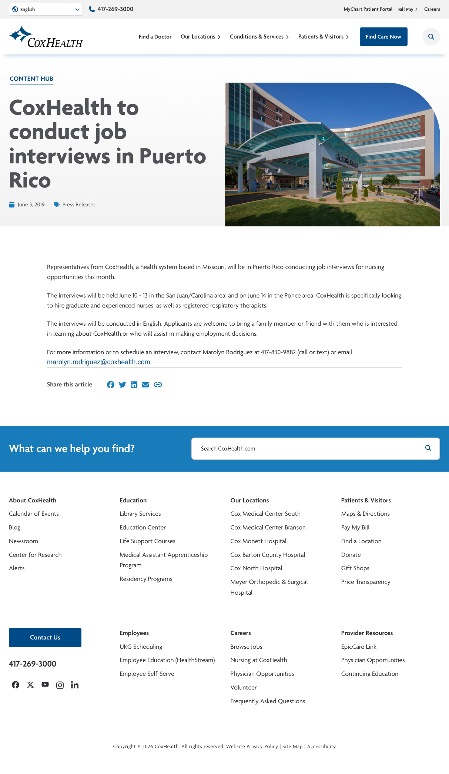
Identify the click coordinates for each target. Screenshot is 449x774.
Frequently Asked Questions (268, 701)
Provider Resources (367, 633)
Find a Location (361, 541)
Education (133, 500)
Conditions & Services (259, 36)
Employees (134, 633)
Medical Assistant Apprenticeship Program (164, 560)
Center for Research (35, 555)
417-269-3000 (115, 9)
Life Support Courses (147, 541)
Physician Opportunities (262, 674)
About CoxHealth (32, 500)
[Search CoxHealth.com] (315, 449)
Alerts (16, 568)
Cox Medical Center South (266, 514)
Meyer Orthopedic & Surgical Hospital (269, 587)
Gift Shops (355, 568)
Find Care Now (383, 36)
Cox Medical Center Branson (268, 527)
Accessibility (321, 747)
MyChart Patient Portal (368, 9)
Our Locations (201, 36)
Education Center (143, 527)
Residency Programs (146, 579)
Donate (351, 555)
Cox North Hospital (256, 568)
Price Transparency (366, 582)
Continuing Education (370, 674)
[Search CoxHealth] (431, 37)
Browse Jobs (246, 647)
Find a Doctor (155, 36)
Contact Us (45, 637)
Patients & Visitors (323, 36)
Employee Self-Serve (147, 674)
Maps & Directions (365, 514)
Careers (432, 9)
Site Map (292, 747)
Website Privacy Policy (252, 747)
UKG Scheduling (141, 647)
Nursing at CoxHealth (259, 660)
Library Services (140, 514)
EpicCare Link (358, 647)
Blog (14, 527)
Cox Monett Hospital (259, 541)
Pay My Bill (355, 527)
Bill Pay (408, 9)
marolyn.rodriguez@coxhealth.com (98, 362)
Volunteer (244, 687)
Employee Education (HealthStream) (167, 660)
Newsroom (23, 541)
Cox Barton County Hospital (268, 555)
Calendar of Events (34, 514)
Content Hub (31, 79)
